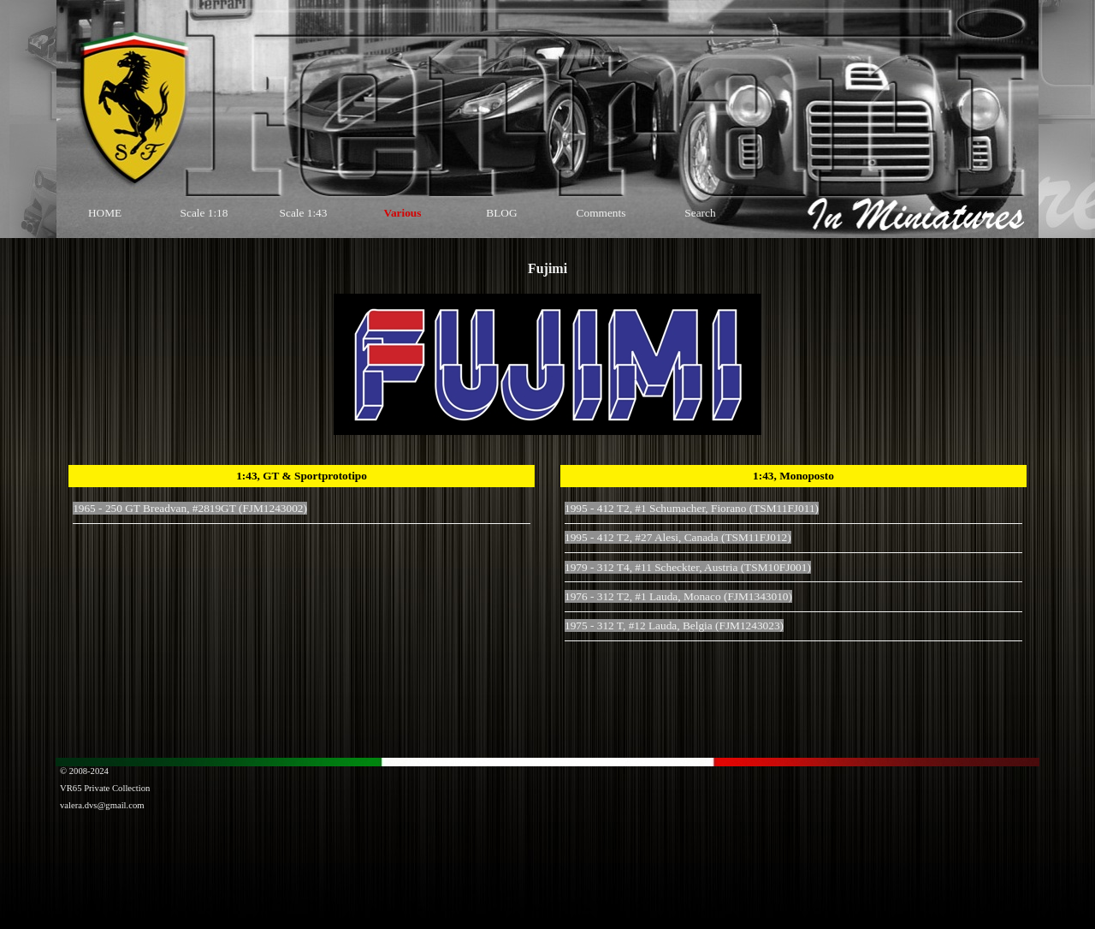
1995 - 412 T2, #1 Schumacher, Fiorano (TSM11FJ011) (692, 508)
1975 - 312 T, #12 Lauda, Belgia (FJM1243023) (674, 625)
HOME (104, 212)
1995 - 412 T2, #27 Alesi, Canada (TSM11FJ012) (678, 537)
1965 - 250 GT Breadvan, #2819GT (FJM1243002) (190, 508)
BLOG (501, 212)
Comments (601, 212)
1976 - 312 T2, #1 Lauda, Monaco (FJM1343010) (678, 596)
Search (699, 212)
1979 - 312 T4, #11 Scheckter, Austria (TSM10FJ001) (688, 567)
